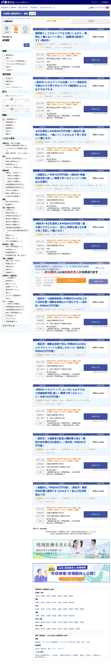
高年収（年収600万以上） (15, 158)
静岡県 (76, 609)
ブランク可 (10, 318)
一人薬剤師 (10, 278)
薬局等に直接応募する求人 (16, 145)
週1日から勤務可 (12, 219)
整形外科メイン (12, 289)
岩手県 (48, 596)
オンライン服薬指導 (13, 295)
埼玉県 (54, 602)
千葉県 (60, 602)
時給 (14, 106)
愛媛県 (76, 622)
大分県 (60, 629)
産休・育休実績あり (13, 246)
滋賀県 (43, 615)
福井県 (54, 609)
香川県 (71, 622)
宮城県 (54, 596)
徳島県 (65, 622)
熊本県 (54, 629)
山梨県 (60, 609)
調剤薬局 (9, 55)
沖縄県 (78, 629)
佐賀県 (43, 629)
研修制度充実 (11, 252)
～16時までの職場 (13, 175)
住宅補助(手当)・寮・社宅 (15, 255)
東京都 (65, 602)
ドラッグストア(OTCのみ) (16, 64)
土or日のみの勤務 (12, 196)
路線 (16, 29)
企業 (8, 67)
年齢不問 (9, 266)
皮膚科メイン (11, 287)
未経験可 (9, 272)
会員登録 (105, 2)
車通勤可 (9, 204)
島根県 (43, 622)
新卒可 (9, 269)
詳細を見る (95, 60)
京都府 (48, 615)
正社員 (9, 78)
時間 (25, 29)
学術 (8, 131)
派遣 (8, 84)
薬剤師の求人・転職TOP (8, 7)
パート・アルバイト (13, 87)
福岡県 (37, 629)
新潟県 (37, 609)
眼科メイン (10, 284)
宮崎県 (65, 629)
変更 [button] (26, 45)
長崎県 (48, 629)
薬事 (8, 134)
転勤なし (9, 235)
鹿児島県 (71, 629)
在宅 (8, 298)
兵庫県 (60, 615)
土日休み (9, 210)
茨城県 (37, 602)
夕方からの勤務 (12, 190)
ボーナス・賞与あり (13, 167)
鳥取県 (37, 622)
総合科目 (9, 281)
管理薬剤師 (10, 122)
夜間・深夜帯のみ (13, 193)
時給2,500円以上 (12, 161)
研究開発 (9, 125)
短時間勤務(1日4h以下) (14, 184)
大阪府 (54, 615)
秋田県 (60, 596)
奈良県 (65, 615)
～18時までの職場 (13, 181)
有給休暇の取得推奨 (13, 227)
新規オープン (11, 238)
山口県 (60, 622)
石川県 (48, 609)
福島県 (71, 596)
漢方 (8, 292)
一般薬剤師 (11, 119)
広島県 (54, 622)
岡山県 (48, 622)
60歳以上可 (10, 264)
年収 (14, 96)
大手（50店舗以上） (13, 241)
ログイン (95, 2)
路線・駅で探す (23, 7)
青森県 (43, 596)
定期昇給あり (11, 164)
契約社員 (9, 81)
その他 (9, 70)
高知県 (82, 622)
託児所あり (10, 249)
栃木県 (43, 602)
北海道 (37, 596)
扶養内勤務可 (11, 321)
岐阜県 (71, 609)
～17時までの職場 (13, 178)
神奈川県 (71, 602)
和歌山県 (71, 615)
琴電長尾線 (34, 7)
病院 (8, 58)
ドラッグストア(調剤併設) (15, 61)
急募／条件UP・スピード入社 (17, 153)
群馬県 (48, 602)
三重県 (37, 615)
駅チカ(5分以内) (12, 201)
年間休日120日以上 (13, 216)
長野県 (65, 609)
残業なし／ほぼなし (13, 173)
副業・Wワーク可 (13, 261)
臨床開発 (9, 128)
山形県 (65, 596)
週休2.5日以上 (11, 213)
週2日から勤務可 (12, 222)
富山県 (43, 609)
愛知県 (82, 609)
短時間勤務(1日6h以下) (14, 187)
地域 (7, 29)
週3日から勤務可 (12, 224)
